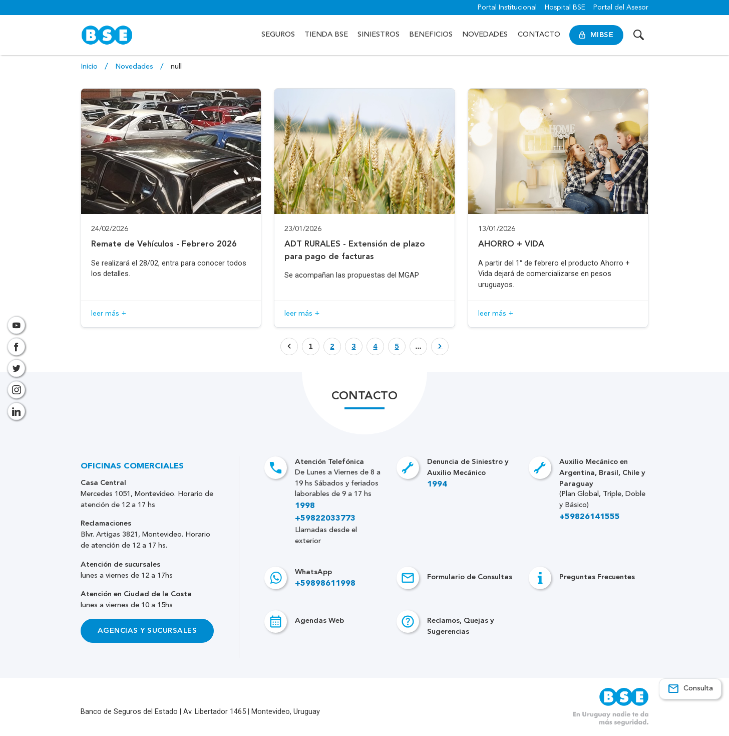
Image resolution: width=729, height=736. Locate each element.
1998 (305, 506)
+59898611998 (325, 583)
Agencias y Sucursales (147, 630)
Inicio (90, 66)
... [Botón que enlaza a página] (418, 346)
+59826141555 (589, 517)
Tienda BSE (326, 35)
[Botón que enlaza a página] (332, 346)
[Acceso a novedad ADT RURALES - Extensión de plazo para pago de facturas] (364, 208)
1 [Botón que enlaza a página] (310, 346)
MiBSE (596, 35)
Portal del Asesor (620, 7)
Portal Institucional (507, 7)
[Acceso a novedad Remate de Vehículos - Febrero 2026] (171, 208)
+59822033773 (325, 518)
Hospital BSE (565, 7)
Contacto (539, 35)
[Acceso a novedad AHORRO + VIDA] (558, 208)
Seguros (278, 35)
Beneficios (431, 35)
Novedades (485, 35)
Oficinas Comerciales (132, 466)
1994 (437, 484)
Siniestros (378, 35)
